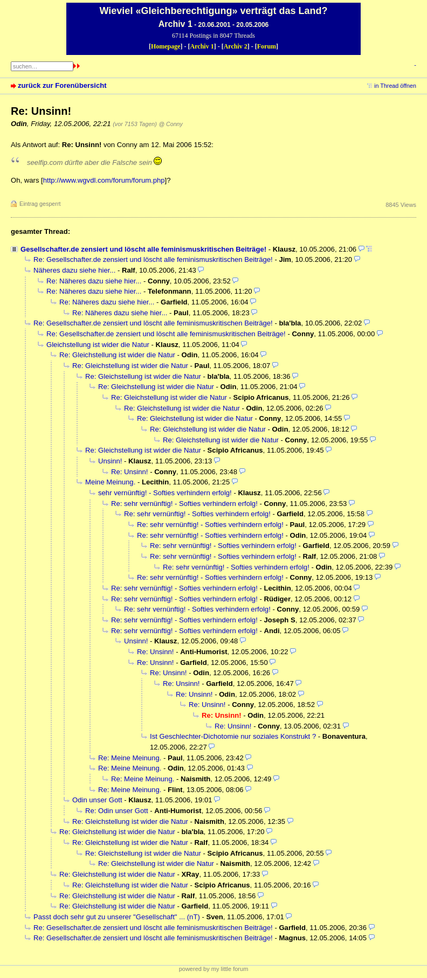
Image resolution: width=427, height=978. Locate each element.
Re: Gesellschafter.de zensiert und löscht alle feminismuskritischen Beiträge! (153, 259)
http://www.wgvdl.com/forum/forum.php (104, 180)
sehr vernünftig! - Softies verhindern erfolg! (165, 493)
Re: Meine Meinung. (129, 758)
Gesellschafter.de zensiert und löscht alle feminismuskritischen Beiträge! (143, 249)
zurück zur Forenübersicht (62, 85)
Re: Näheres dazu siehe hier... (93, 281)
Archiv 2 (235, 46)
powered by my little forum (214, 969)
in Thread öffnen (395, 85)
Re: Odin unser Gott (116, 811)
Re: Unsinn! (129, 472)
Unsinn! (110, 461)
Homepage (166, 46)
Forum (266, 46)
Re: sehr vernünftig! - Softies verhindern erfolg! (184, 504)
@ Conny (170, 124)
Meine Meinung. (110, 482)
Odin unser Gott (97, 800)
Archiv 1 (202, 46)
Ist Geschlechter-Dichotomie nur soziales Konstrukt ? (233, 736)
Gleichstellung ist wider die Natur (97, 345)
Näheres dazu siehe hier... (74, 270)
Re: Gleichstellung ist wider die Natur (117, 355)
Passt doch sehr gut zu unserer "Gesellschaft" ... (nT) (116, 917)
